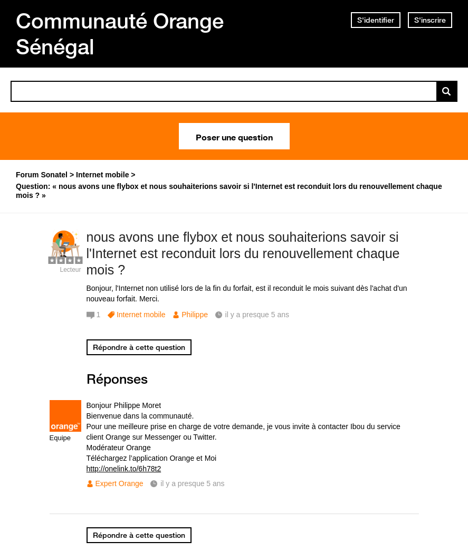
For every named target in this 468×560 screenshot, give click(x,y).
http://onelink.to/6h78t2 (124, 468)
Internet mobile (141, 314)
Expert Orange (119, 483)
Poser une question (234, 136)
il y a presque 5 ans (192, 483)
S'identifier (375, 20)
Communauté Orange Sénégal (120, 33)
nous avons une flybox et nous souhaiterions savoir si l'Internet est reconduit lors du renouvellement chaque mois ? (243, 253)
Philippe (195, 314)
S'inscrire (430, 20)
